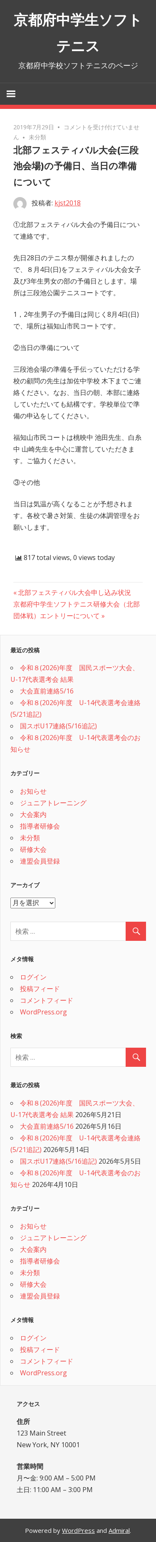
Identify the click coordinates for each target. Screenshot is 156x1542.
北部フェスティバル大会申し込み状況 (74, 592)
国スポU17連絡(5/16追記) (58, 725)
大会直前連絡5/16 (47, 691)
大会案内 (33, 814)
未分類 (37, 137)
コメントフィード (46, 1000)
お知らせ (33, 791)
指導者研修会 (40, 826)
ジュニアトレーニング (53, 802)
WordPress (78, 1530)
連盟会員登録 (40, 861)
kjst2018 (67, 202)
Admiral (119, 1530)
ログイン (33, 977)
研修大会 (33, 849)
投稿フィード (40, 988)
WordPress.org (43, 1011)
